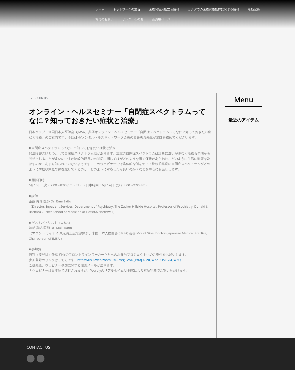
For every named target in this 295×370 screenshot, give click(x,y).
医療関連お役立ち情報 (164, 9)
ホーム (99, 9)
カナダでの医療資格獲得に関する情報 (213, 9)
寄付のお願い (104, 19)
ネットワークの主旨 (126, 9)
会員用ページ (161, 19)
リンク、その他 (132, 19)
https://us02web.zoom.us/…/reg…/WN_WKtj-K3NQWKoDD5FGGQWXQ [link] (130, 260)
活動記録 (254, 9)
